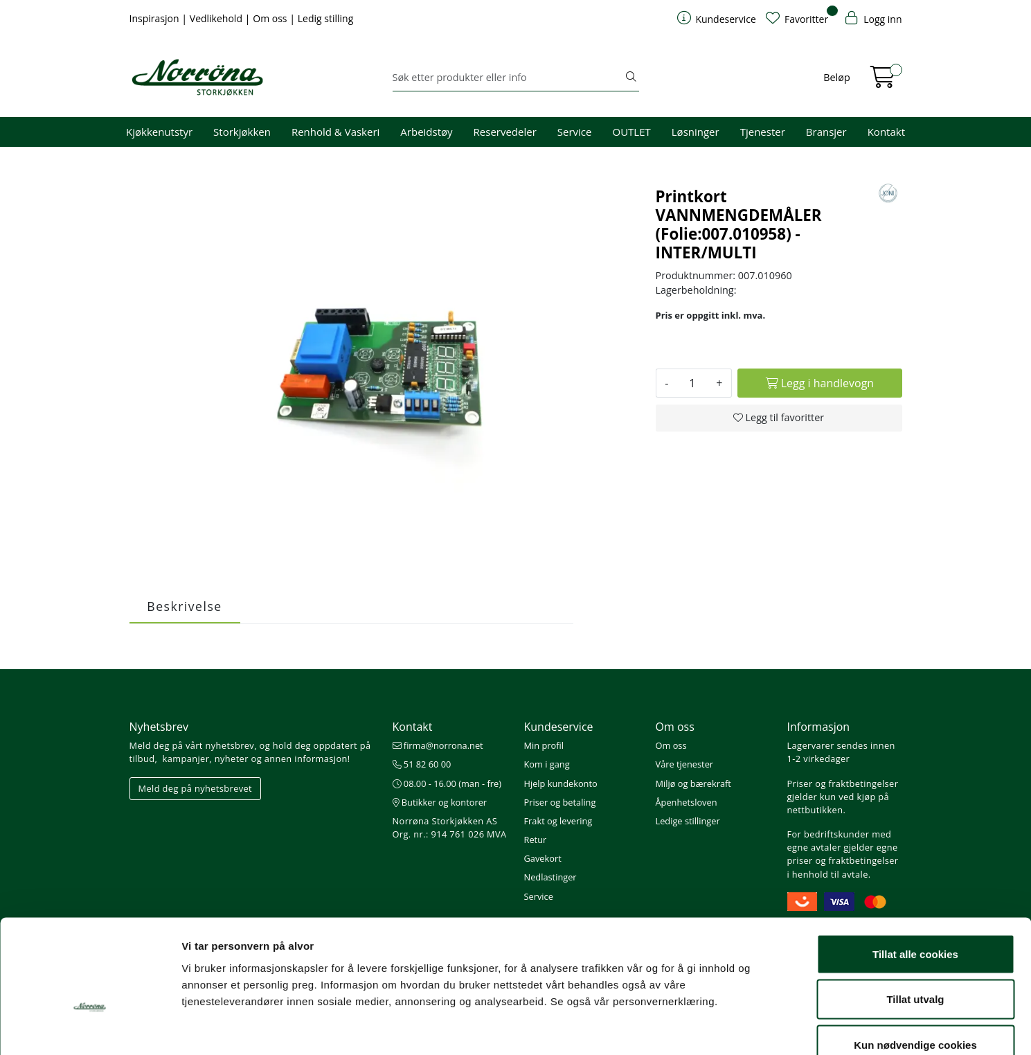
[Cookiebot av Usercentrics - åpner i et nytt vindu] (89, 1028)
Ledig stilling (326, 18)
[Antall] (692, 383)
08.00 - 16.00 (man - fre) (447, 783)
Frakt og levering (558, 821)
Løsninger (695, 132)
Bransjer (826, 132)
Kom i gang (547, 764)
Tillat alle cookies (915, 873)
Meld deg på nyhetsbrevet (195, 788)
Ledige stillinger (688, 821)
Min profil (544, 745)
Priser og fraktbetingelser (843, 783)
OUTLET (631, 132)
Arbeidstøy (426, 132)
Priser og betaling (560, 802)
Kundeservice (558, 726)
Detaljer (737, 1028)
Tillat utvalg (915, 919)
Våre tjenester (685, 764)
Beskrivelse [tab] (184, 606)
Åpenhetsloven (686, 802)
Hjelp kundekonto (561, 783)
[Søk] (508, 77)
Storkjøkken (242, 132)
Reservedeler (505, 132)
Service (574, 132)
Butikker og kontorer (440, 802)
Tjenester (762, 132)
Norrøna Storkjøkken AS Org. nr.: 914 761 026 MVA (450, 827)
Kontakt (886, 132)
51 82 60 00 (422, 764)
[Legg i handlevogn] (819, 383)
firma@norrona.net (438, 745)
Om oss (271, 18)
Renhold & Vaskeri (335, 132)
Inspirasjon (155, 18)
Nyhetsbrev (159, 726)
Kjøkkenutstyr (159, 132)
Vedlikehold (217, 18)
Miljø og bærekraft (693, 783)
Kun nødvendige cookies (915, 964)
